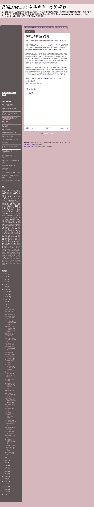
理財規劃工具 (16, 238)
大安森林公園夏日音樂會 (10, 380)
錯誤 (19, 252)
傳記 (5, 232)
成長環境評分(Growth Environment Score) (9, 415)
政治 (12, 200)
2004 (5, 491)
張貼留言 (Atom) (49, 133)
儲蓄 (7, 222)
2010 (5, 476)
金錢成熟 (9, 233)
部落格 (15, 247)
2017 (5, 279)
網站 (6, 237)
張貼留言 (30, 93)
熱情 (13, 226)
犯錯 (6, 229)
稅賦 (59, 27)
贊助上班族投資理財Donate (10, 105)
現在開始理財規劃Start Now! (10, 133)
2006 (5, 486)
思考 (19, 244)
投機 (3, 200)
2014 (5, 287)
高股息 (13, 235)
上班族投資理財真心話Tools (10, 139)
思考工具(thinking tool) (37, 60)
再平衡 (11, 246)
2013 (5, 289)
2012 (5, 471)
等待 (14, 263)
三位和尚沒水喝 (56, 40)
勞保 (16, 233)
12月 (6, 291)
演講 (37, 83)
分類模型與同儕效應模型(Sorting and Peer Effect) (10, 386)
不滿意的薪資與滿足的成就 (10, 334)
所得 (12, 230)
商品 (4, 263)
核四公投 (14, 255)
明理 (34, 83)
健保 (5, 243)
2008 (5, 481)
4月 (6, 460)
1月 (6, 468)
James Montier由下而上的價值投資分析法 (10, 394)
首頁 (47, 128)
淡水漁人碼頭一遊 (10, 314)
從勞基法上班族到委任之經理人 (10, 355)
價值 (41, 83)
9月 (6, 299)
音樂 (13, 244)
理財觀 (17, 190)
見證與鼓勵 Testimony (8, 165)
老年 (10, 208)
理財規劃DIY (47, 27)
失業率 (6, 260)
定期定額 (7, 224)
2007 (5, 484)
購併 (15, 254)
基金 (12, 206)
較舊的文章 (64, 128)
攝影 (9, 255)
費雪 (18, 263)
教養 (19, 210)
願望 (19, 230)
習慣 (14, 252)
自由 (6, 212)
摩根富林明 (12, 260)
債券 (12, 243)
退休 (62, 27)
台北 (7, 250)
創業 (13, 222)
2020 (5, 276)
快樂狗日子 (5, 126)
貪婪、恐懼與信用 (10, 309)
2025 (5, 274)
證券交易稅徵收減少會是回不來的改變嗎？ (10, 322)
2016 (5, 281)
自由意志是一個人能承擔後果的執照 (10, 441)
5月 (6, 457)
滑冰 (11, 261)
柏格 (18, 260)
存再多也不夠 (9, 312)
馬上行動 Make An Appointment (11, 172)
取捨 (6, 257)
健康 (14, 224)
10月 (6, 296)
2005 (5, 489)
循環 (13, 219)
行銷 (14, 221)
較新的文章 (29, 128)
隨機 (5, 254)
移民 (9, 247)
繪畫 (11, 257)
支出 (11, 210)
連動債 (7, 244)
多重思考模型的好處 (37, 36)
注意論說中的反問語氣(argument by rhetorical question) (10, 448)
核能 (6, 238)
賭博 (7, 226)
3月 (6, 463)
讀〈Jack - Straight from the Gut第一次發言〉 (10, 374)
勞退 (12, 232)
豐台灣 (15, 261)
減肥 (19, 240)
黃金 (14, 258)
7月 (6, 304)
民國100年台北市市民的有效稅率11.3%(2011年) (10, 400)
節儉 (9, 252)
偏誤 (6, 219)
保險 (56, 27)
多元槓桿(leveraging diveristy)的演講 (42, 45)
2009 (5, 479)
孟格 (5, 247)
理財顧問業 (11, 198)
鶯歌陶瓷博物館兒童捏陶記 (10, 428)
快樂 (18, 195)
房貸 (19, 226)
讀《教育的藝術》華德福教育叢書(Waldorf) (10, 360)
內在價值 (37, 69)
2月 (6, 465)
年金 (19, 235)
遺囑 (5, 246)
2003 (5, 494)
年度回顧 (4, 235)
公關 (19, 261)
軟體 (16, 257)
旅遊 (3, 206)
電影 (5, 241)
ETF (13, 212)
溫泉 (7, 261)
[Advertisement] (47, 111)
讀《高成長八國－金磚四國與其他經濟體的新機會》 (10, 422)
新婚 (12, 229)
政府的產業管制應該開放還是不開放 (10, 339)
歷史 (3, 261)
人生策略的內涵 (9, 344)
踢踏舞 (6, 227)
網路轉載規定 (28, 146)
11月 (6, 294)
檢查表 (15, 249)
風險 (19, 227)
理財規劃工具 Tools (7, 136)
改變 (11, 241)
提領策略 (17, 217)
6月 (6, 307)
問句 (12, 240)
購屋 (19, 229)
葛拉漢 (11, 213)
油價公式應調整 (9, 390)
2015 (5, 284)
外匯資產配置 (9, 352)
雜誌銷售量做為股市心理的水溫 (10, 432)
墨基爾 (9, 263)
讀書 (9, 193)
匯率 (13, 227)
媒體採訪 (18, 246)
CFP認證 (11, 202)
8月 (6, 302)
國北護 (18, 243)
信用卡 (10, 254)
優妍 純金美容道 (6, 129)
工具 (65, 27)
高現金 (8, 258)
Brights (18, 241)
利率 (6, 230)
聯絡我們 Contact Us (8, 143)
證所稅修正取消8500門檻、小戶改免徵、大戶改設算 (10, 329)
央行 (19, 222)
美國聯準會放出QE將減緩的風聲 (10, 348)
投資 (53, 27)
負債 (12, 237)
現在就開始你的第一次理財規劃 (33, 27)
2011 (5, 474)
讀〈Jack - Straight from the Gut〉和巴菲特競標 (10, 367)
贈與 (19, 237)
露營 (3, 264)
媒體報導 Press (6, 169)
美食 (6, 240)
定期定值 (13, 250)
